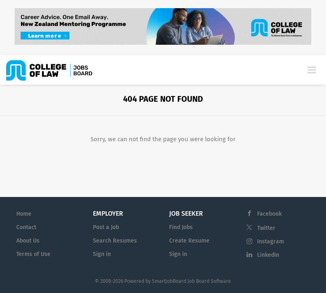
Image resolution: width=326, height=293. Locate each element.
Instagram (270, 241)
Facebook (269, 213)
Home (23, 213)
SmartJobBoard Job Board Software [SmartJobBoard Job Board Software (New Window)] (191, 281)
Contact (26, 227)
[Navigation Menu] (312, 69)
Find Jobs (181, 227)
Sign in (102, 254)
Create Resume (189, 240)
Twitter (266, 228)
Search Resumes (115, 240)
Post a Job (106, 227)
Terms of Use (33, 254)
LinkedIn (268, 254)
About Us (28, 240)
